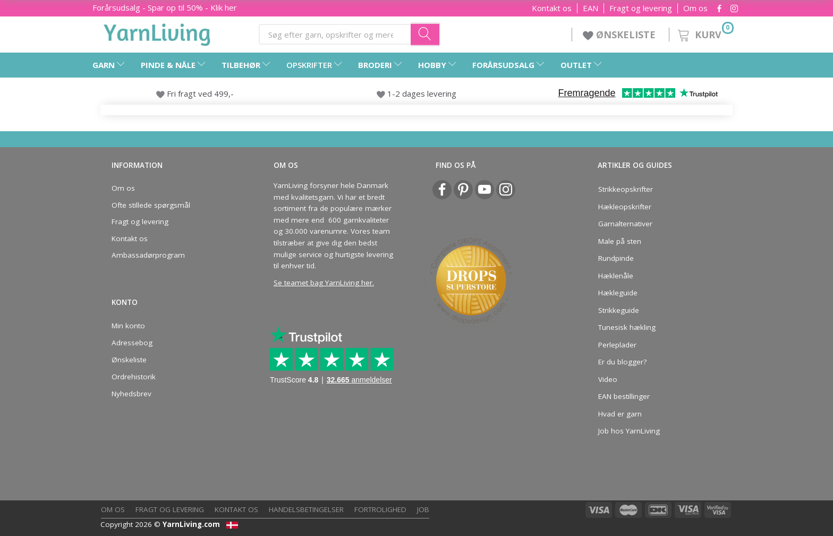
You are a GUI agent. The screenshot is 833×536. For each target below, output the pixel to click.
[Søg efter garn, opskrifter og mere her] (425, 34)
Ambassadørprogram (148, 255)
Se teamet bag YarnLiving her (323, 282)
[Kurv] (704, 33)
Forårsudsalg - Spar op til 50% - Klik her (164, 7)
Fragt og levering (640, 8)
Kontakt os (552, 8)
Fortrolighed (380, 509)
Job (423, 509)
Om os (695, 8)
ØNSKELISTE (620, 34)
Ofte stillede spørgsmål (151, 205)
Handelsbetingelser (306, 509)
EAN (590, 8)
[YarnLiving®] (157, 32)
